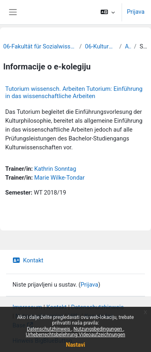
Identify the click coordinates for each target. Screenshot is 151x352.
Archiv (127, 46)
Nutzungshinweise (39, 316)
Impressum (27, 307)
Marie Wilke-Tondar (59, 177)
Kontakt (27, 260)
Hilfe (74, 316)
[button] (107, 12)
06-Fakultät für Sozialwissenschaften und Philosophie (39, 46)
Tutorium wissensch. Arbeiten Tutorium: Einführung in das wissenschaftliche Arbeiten (74, 92)
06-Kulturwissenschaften (100, 46)
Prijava (136, 11)
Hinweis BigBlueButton (42, 340)
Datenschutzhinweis (97, 307)
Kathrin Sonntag (55, 168)
